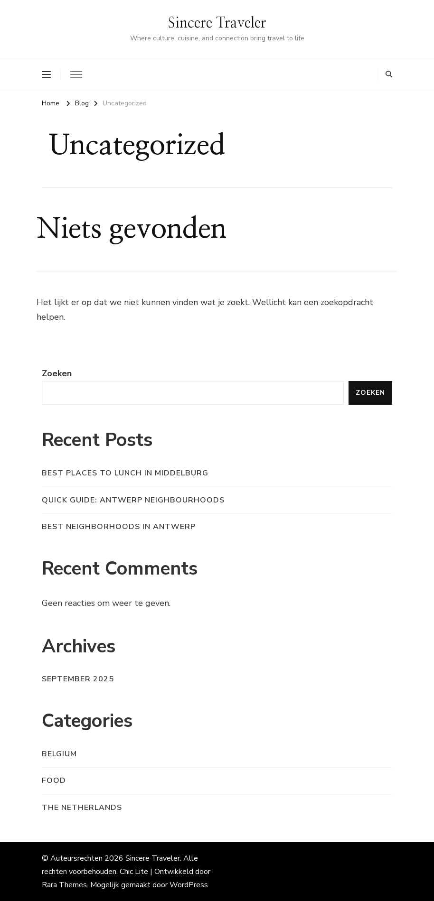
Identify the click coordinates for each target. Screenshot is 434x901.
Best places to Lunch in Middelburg (125, 473)
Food (54, 780)
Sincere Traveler (217, 23)
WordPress (189, 885)
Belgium (59, 754)
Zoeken (57, 373)
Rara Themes (64, 885)
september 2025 (78, 679)
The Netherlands (82, 807)
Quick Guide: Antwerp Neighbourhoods (133, 500)
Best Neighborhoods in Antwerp (119, 526)
